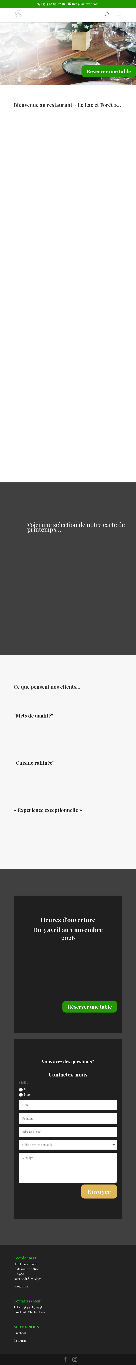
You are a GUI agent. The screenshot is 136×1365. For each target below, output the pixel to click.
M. (23, 1089)
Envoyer (99, 1191)
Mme (25, 1095)
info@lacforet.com (34, 1312)
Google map (21, 1286)
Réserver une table (109, 71)
